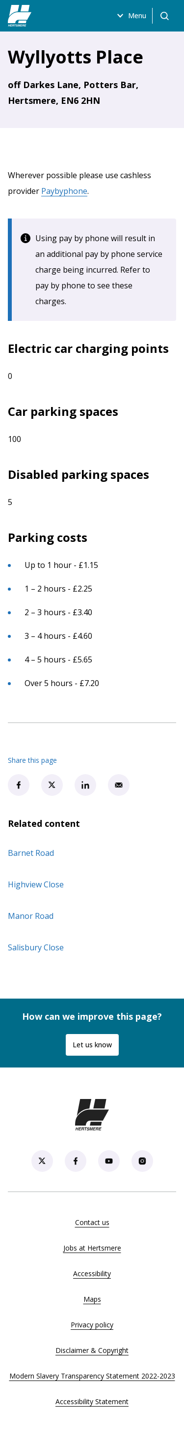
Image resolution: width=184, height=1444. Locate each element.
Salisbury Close (36, 947)
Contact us (92, 1222)
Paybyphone (64, 191)
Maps (92, 1299)
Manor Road (30, 915)
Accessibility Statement (92, 1401)
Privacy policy (92, 1324)
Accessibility (92, 1273)
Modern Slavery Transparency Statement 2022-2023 (92, 1376)
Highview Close (36, 884)
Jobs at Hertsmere (92, 1248)
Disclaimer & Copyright (92, 1350)
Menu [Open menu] (130, 16)
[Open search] (164, 16)
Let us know (92, 1044)
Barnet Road (31, 853)
